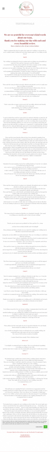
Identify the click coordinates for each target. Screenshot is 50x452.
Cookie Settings (39, 426)
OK (45, 426)
